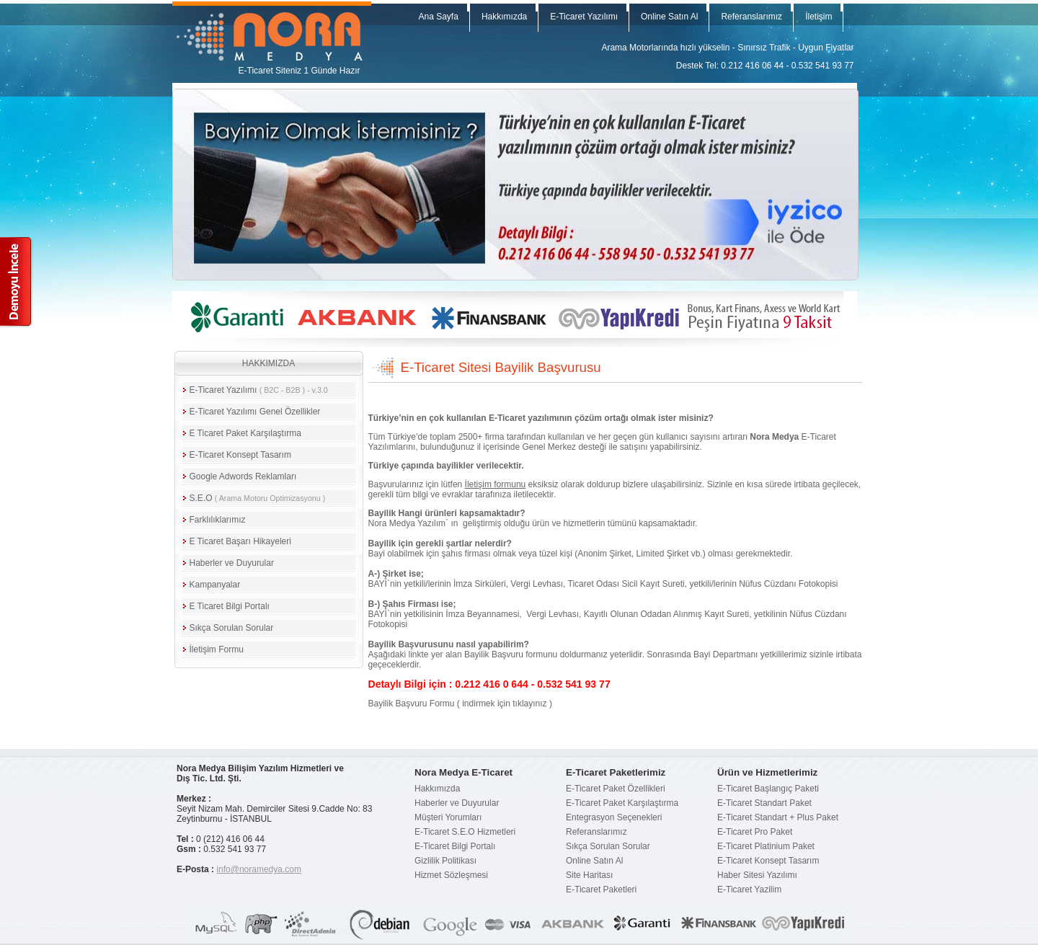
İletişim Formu (217, 649)
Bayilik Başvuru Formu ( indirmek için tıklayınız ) (460, 703)
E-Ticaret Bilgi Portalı (454, 846)
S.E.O (258, 498)
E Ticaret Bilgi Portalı (230, 606)
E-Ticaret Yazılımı (584, 17)
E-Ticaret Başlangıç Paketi (768, 789)
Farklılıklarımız (218, 520)
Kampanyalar (215, 585)
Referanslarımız (751, 17)
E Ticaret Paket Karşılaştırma (245, 433)
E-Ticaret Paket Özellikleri (615, 789)
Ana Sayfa (438, 17)
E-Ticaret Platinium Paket (766, 846)
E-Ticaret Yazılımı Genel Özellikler (255, 412)
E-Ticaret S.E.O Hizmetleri (464, 832)
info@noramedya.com (258, 869)
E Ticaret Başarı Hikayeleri (240, 541)
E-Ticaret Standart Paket (764, 803)
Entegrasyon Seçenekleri (614, 817)
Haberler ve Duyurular (232, 563)
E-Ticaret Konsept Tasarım (240, 455)
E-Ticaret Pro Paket (754, 832)
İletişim (818, 17)
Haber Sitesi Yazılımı (757, 875)
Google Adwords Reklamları (243, 476)
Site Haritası (589, 875)
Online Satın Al (669, 17)
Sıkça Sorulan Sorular (232, 628)
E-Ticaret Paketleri (601, 889)
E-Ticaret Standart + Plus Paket (777, 817)
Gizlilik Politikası (445, 861)
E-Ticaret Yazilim (749, 889)
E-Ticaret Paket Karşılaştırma (622, 803)
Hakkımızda (504, 17)
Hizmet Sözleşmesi (451, 875)
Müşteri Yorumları (448, 817)
